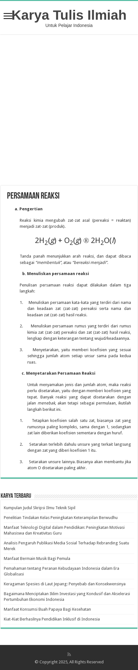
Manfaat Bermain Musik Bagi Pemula (37, 558)
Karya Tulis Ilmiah (69, 15)
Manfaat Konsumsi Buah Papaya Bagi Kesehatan (47, 609)
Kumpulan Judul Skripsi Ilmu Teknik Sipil (39, 507)
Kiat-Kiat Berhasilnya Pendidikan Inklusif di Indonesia (52, 619)
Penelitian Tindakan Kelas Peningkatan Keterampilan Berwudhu (61, 517)
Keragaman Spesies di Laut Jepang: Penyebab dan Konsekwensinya (65, 583)
